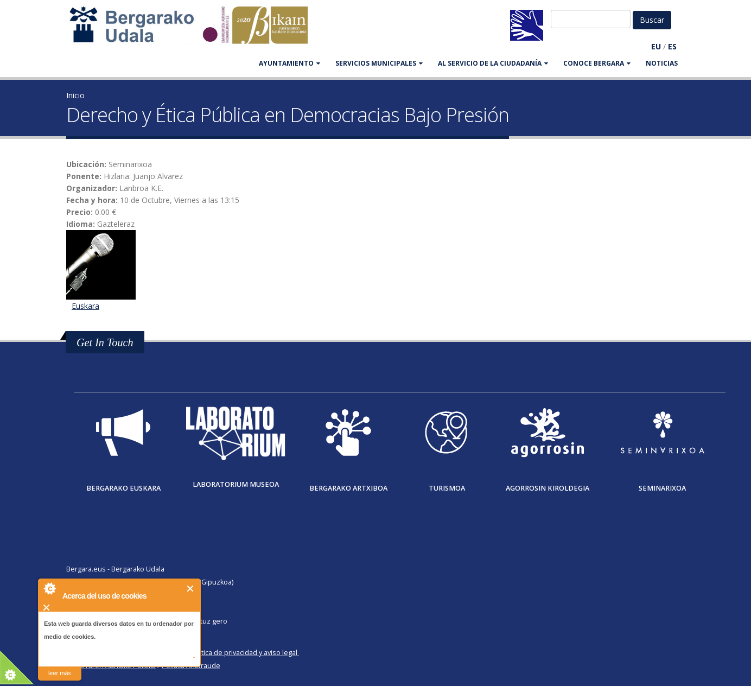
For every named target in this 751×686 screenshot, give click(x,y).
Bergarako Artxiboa (348, 488)
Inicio (75, 95)
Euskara (85, 306)
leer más (59, 673)
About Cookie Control (49, 588)
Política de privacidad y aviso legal (243, 652)
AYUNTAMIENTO (289, 63)
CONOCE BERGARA (597, 63)
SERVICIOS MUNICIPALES (379, 63)
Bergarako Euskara (123, 488)
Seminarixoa (662, 488)
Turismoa (447, 488)
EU (656, 46)
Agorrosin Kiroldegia (547, 488)
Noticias (662, 63)
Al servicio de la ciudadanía (493, 63)
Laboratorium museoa (236, 484)
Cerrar (190, 588)
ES (672, 46)
